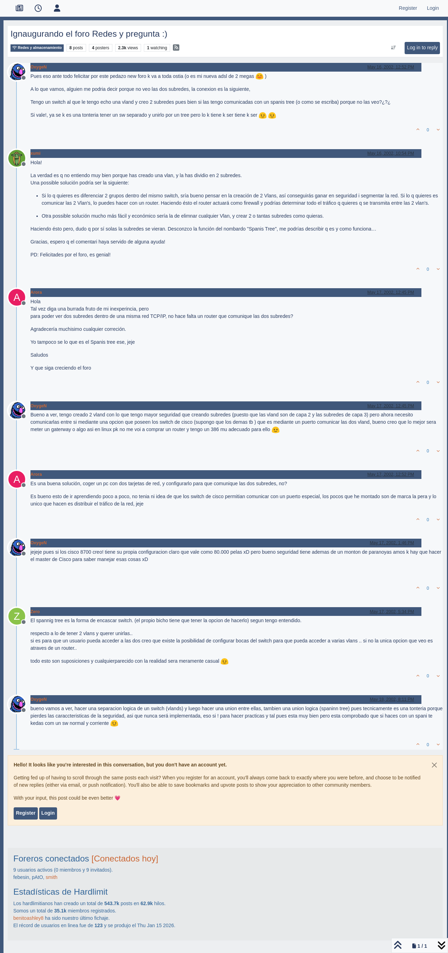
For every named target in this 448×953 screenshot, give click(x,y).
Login (48, 813)
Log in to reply (422, 47)
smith (51, 877)
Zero (35, 611)
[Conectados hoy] (124, 858)
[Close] (434, 765)
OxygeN (38, 67)
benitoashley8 (28, 918)
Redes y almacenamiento (37, 47)
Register (25, 813)
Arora (36, 292)
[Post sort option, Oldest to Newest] (393, 48)
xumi (35, 153)
